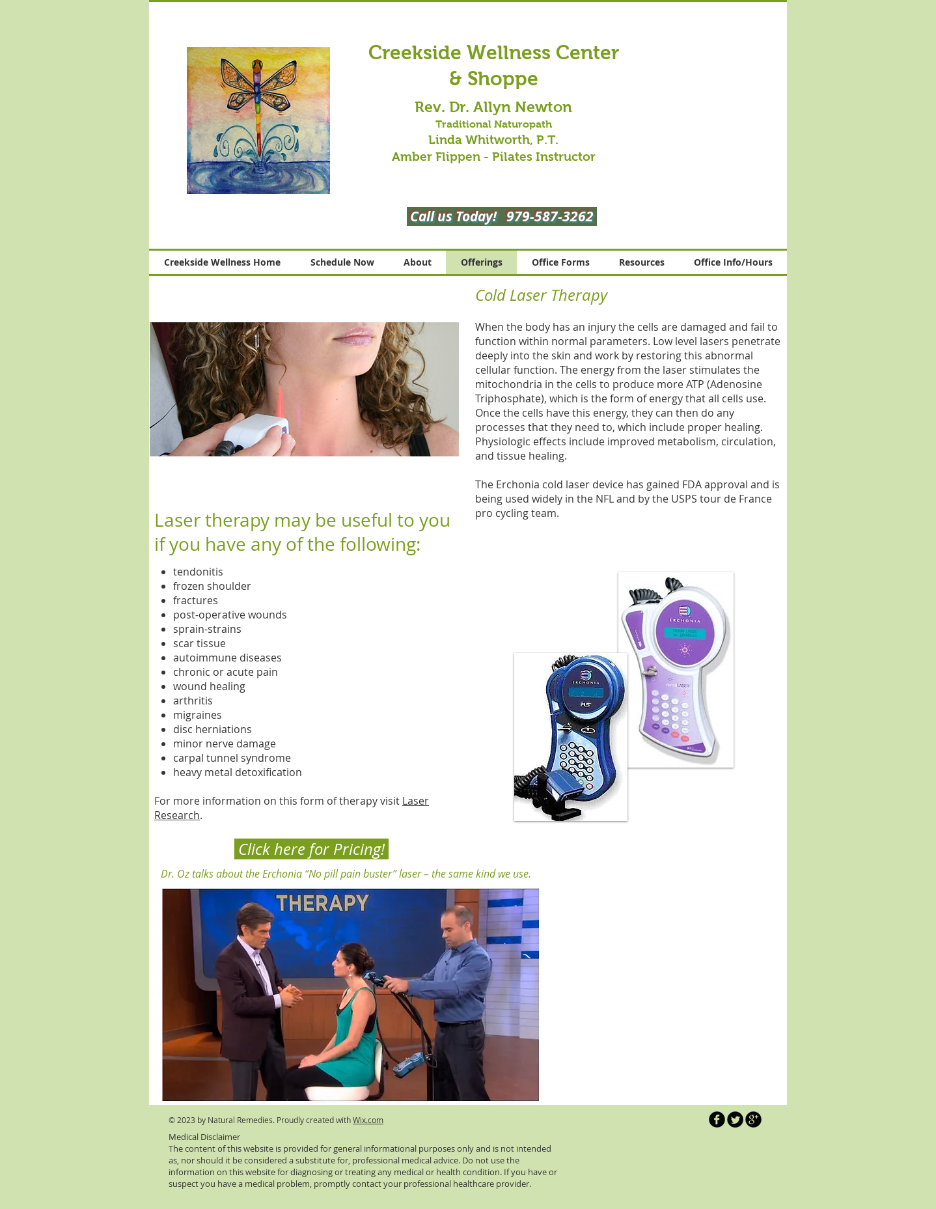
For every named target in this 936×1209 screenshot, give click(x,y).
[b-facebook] (717, 1119)
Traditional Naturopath (493, 124)
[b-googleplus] (753, 1119)
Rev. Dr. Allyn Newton (493, 106)
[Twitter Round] (735, 1119)
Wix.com (368, 1120)
